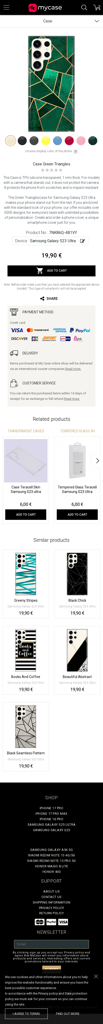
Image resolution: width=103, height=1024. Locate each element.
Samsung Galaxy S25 (51, 830)
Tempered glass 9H (77, 431)
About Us (51, 891)
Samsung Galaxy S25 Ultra (52, 824)
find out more (68, 1014)
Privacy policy (51, 908)
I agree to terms (26, 1014)
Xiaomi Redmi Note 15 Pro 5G (51, 861)
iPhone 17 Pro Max (52, 813)
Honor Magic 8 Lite (51, 866)
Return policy (51, 913)
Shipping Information (51, 902)
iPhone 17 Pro (52, 808)
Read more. (73, 369)
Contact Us (52, 897)
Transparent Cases (26, 431)
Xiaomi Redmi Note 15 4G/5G (51, 855)
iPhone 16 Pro (52, 819)
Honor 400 (51, 872)
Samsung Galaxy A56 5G (51, 850)
